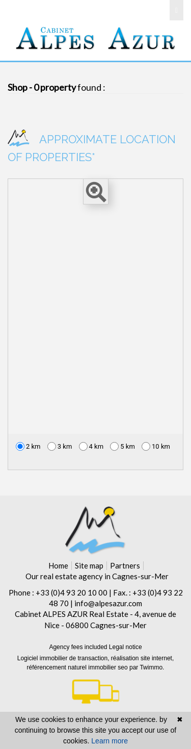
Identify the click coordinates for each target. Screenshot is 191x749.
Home (58, 565)
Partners (125, 565)
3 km (59, 446)
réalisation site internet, (142, 658)
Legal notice (125, 647)
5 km (122, 446)
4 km (91, 446)
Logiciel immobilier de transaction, (64, 658)
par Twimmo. (146, 667)
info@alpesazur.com (108, 603)
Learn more (109, 741)
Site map (89, 565)
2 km (28, 446)
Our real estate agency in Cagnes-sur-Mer (97, 576)
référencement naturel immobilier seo (78, 667)
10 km (156, 446)
